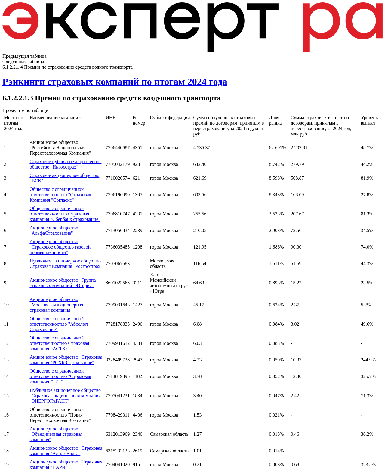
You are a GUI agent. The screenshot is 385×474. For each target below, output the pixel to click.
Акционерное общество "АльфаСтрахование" (53, 230)
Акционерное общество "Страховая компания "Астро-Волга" (65, 450)
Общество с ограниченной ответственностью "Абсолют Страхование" (58, 324)
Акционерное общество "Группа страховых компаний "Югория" (62, 282)
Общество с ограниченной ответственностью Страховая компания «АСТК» (59, 343)
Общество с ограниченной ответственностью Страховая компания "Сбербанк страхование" (64, 214)
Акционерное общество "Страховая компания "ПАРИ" (65, 464)
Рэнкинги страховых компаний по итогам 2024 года (114, 81)
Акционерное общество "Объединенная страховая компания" (55, 434)
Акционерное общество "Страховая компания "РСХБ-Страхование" (65, 360)
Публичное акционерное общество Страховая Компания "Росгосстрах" (65, 263)
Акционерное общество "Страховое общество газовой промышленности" (60, 247)
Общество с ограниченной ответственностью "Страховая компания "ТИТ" (60, 376)
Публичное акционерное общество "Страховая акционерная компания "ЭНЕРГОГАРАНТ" (65, 396)
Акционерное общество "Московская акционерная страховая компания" (56, 305)
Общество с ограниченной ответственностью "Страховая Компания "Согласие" (60, 195)
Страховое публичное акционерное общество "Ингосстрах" (65, 164)
